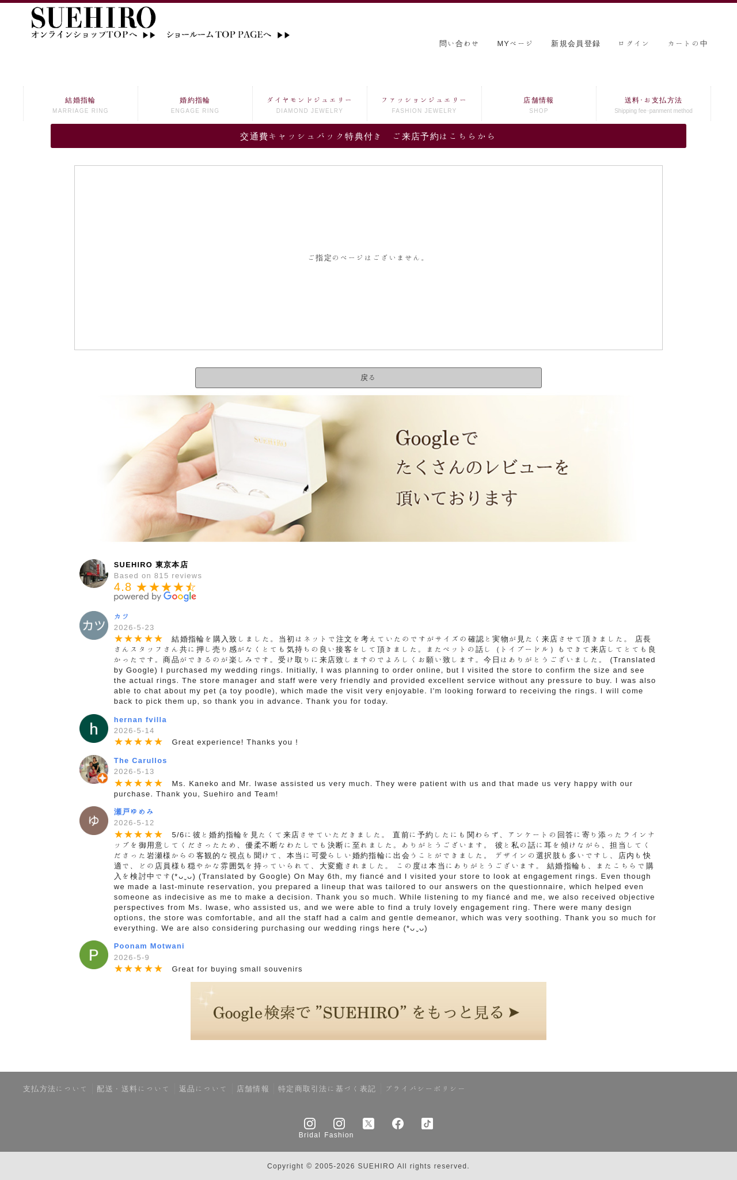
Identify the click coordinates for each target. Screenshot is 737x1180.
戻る (368, 377)
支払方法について (55, 1088)
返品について (203, 1088)
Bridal (310, 1134)
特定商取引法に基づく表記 (327, 1088)
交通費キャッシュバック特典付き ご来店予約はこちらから (368, 136)
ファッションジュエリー (424, 106)
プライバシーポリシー (425, 1088)
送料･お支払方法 (654, 106)
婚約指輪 (195, 106)
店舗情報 (539, 106)
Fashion (339, 1134)
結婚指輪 (81, 106)
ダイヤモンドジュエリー (310, 106)
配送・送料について (133, 1088)
